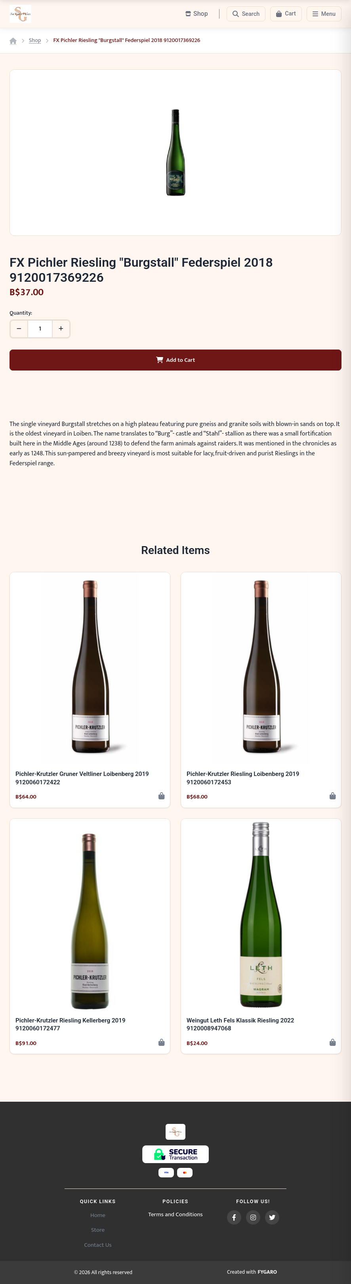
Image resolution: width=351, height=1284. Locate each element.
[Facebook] (234, 1217)
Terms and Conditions (175, 1214)
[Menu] (324, 13)
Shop (35, 40)
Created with (252, 1272)
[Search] (246, 13)
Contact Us (97, 1245)
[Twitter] (272, 1217)
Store (98, 1230)
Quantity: (21, 313)
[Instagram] (253, 1217)
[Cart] (285, 13)
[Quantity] (40, 329)
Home (97, 1215)
